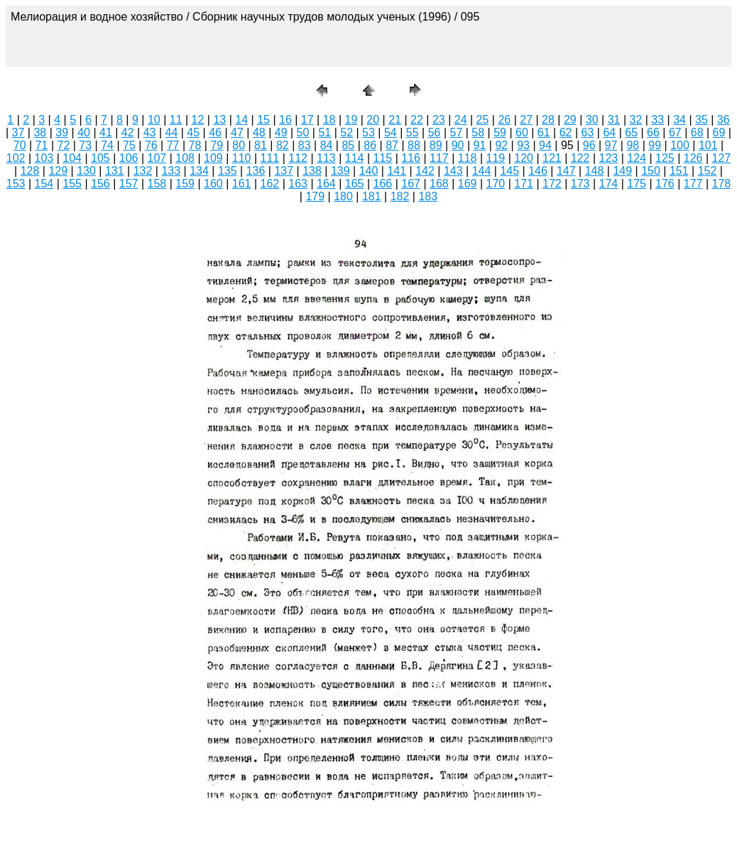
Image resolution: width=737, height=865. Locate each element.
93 (523, 145)
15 (263, 120)
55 (412, 132)
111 (270, 158)
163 (297, 184)
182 (400, 196)
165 (354, 184)
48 (259, 132)
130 (86, 171)
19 (351, 120)
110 (241, 158)
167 (410, 184)
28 (548, 120)
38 (39, 132)
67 (675, 132)
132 (143, 171)
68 (697, 132)
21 (394, 120)
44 (171, 132)
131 (114, 171)
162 (270, 184)
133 (170, 171)
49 (281, 132)
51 (324, 132)
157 (128, 184)
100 (679, 145)
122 (580, 158)
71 (42, 145)
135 (227, 171)
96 (589, 145)
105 (100, 158)
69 (719, 132)
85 (348, 145)
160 (213, 184)
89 (436, 145)
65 (631, 132)
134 (199, 171)
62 (565, 132)
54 (390, 132)
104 (72, 158)
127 (721, 158)
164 (326, 184)
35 (701, 120)
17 (307, 120)
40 (83, 132)
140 (368, 171)
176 (665, 184)
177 (693, 184)
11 (176, 120)
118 (467, 158)
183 (427, 196)
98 (632, 145)
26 (504, 120)
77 (173, 145)
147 (566, 171)
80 (238, 145)
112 (297, 158)
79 (216, 145)
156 (100, 184)
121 (552, 158)
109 (213, 158)
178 (721, 184)
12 (198, 120)
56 (434, 132)
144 (481, 171)
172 (552, 184)
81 (260, 145)
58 (477, 132)
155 (72, 184)
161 (241, 184)
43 (149, 132)
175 (636, 184)
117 (439, 158)
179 (314, 196)
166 (383, 184)
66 (653, 132)
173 (580, 184)
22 (416, 120)
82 (282, 145)
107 (157, 158)
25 (482, 120)
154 (44, 184)
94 (545, 145)
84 (326, 145)
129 (57, 171)
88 (414, 145)
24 (460, 120)
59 (499, 132)
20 (372, 120)
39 (61, 132)
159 (185, 184)
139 (340, 171)
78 (195, 145)
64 (609, 132)
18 (329, 120)
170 (496, 184)
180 (343, 196)
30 (592, 120)
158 (157, 184)
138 (312, 171)
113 (326, 158)
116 (410, 158)
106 (128, 158)
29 (570, 120)
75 (129, 145)
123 (608, 158)
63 (588, 132)
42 (127, 132)
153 (16, 184)
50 (303, 132)
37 (18, 132)
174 (608, 184)
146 (537, 171)
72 (64, 145)
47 (237, 132)
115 (383, 158)
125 (665, 158)
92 (501, 145)
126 (693, 158)
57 (455, 132)
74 (107, 145)
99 (654, 145)
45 (193, 132)
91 (480, 145)
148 (594, 171)
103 (44, 158)
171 (523, 184)
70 (19, 145)
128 (30, 171)
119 (496, 158)
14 (241, 120)
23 (438, 120)
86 (370, 145)
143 (453, 171)
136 (256, 171)
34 (679, 120)
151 (679, 171)
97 (611, 145)
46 (215, 132)
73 (85, 145)
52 (346, 132)
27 (526, 120)
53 (368, 132)
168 (439, 184)
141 (396, 171)
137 (283, 171)
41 (105, 132)
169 (467, 184)
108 (185, 158)
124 (636, 158)
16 (285, 120)
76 (151, 145)
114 (354, 158)
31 (614, 120)
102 (16, 158)
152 (707, 171)
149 (622, 171)
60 (521, 132)
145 (509, 171)
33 (657, 120)
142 (425, 171)
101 (708, 145)
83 (304, 145)
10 (154, 120)
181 (371, 196)
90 (458, 145)
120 (523, 158)
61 (543, 132)
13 (219, 120)
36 (723, 120)
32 (635, 120)
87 (392, 145)
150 (650, 171)
